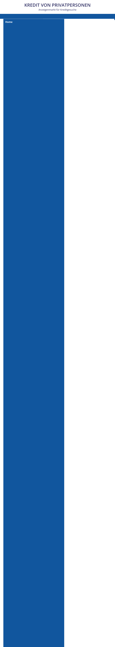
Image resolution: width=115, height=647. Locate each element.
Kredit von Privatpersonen (57, 5)
